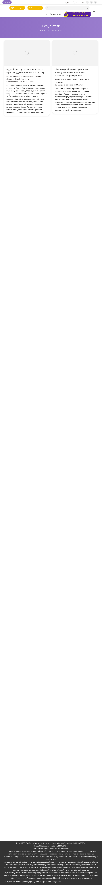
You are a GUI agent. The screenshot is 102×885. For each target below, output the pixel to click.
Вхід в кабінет (56, 14)
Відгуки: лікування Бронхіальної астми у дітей (72, 79)
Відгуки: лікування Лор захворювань (20, 76)
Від (15, 82)
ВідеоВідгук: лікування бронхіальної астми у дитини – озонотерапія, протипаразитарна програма (72, 72)
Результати (24, 79)
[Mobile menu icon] (94, 11)
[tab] (51, 882)
